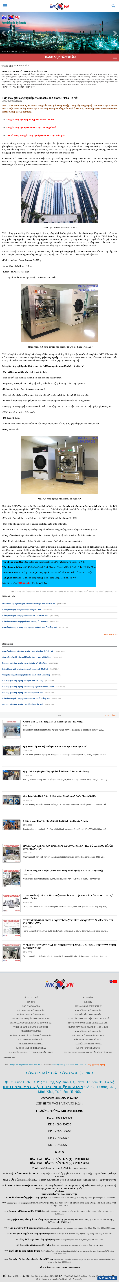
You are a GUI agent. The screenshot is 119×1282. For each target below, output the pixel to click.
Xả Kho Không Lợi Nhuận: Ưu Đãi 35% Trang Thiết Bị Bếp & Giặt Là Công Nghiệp (63, 871)
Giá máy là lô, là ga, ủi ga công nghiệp (31, 1035)
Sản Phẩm (88, 998)
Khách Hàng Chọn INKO (31, 1044)
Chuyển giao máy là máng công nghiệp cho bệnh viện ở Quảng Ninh (29, 627)
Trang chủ (7, 66)
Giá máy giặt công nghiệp (88, 1006)
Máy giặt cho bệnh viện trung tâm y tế (88, 1019)
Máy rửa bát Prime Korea (88, 1044)
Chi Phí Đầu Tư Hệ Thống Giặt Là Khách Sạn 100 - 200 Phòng (52, 722)
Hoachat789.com (49, 1279)
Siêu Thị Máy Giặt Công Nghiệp (69, 1279)
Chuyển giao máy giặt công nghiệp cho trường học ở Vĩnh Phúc (28, 651)
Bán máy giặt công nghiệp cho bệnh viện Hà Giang (22, 681)
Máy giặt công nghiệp (96, 1065)
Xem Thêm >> (110, 634)
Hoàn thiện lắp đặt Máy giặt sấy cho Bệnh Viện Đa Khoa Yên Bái (28, 604)
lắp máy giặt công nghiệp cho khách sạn (30, 591)
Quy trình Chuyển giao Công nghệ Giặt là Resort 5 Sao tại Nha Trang (56, 771)
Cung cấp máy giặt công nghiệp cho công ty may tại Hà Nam (26, 657)
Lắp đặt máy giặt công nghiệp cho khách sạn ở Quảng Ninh (26, 698)
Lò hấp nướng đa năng (88, 1048)
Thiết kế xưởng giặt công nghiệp (30, 1027)
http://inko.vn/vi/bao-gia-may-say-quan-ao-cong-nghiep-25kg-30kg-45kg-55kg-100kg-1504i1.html (78, 1228)
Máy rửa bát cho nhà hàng (88, 1040)
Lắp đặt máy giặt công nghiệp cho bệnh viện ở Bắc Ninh (25, 669)
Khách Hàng (23, 66)
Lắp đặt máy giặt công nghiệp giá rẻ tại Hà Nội (21, 610)
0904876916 (107, 1278)
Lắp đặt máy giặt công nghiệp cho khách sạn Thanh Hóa (25, 615)
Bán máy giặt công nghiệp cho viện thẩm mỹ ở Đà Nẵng (24, 663)
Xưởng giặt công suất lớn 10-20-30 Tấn (88, 1027)
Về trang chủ (31, 998)
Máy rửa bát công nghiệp (88, 1010)
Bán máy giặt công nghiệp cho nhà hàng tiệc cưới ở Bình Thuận (28, 687)
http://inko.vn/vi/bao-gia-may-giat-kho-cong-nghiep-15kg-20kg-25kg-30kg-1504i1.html (79, 1234)
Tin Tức (31, 1002)
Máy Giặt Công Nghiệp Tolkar (88, 1035)
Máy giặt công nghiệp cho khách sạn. (88, 1023)
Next (114, 33)
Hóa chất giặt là (31, 1006)
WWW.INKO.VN (80, 1168)
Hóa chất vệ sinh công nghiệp (42, 1276)
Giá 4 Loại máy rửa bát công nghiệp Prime (31, 1052)
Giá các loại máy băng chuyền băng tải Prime (88, 1052)
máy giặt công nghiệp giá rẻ (106, 591)
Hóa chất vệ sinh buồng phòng (75, 1276)
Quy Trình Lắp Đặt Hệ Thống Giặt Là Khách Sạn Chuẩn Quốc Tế (54, 746)
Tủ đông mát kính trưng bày (31, 1048)
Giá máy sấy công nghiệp (88, 1014)
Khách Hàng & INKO (31, 1031)
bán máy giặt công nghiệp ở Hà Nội (80, 591)
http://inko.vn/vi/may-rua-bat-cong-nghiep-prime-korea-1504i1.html (77, 1245)
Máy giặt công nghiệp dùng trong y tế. (30, 1023)
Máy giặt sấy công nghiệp (30, 1010)
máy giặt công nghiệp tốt (56, 591)
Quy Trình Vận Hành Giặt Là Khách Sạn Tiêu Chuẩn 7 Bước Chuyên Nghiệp (59, 796)
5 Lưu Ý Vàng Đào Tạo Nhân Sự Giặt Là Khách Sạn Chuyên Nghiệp (55, 821)
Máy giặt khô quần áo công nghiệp (30, 1019)
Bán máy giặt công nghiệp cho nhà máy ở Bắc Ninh (22, 692)
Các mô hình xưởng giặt (31, 1040)
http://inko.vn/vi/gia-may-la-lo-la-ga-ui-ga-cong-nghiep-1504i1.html (77, 1239)
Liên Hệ (88, 1002)
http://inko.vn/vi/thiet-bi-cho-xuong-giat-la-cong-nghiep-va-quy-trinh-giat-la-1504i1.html (81, 1198)
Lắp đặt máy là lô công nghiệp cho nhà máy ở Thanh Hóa (25, 621)
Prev (4, 33)
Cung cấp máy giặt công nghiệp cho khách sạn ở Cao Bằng (26, 675)
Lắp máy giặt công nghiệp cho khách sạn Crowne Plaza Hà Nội (40, 97)
